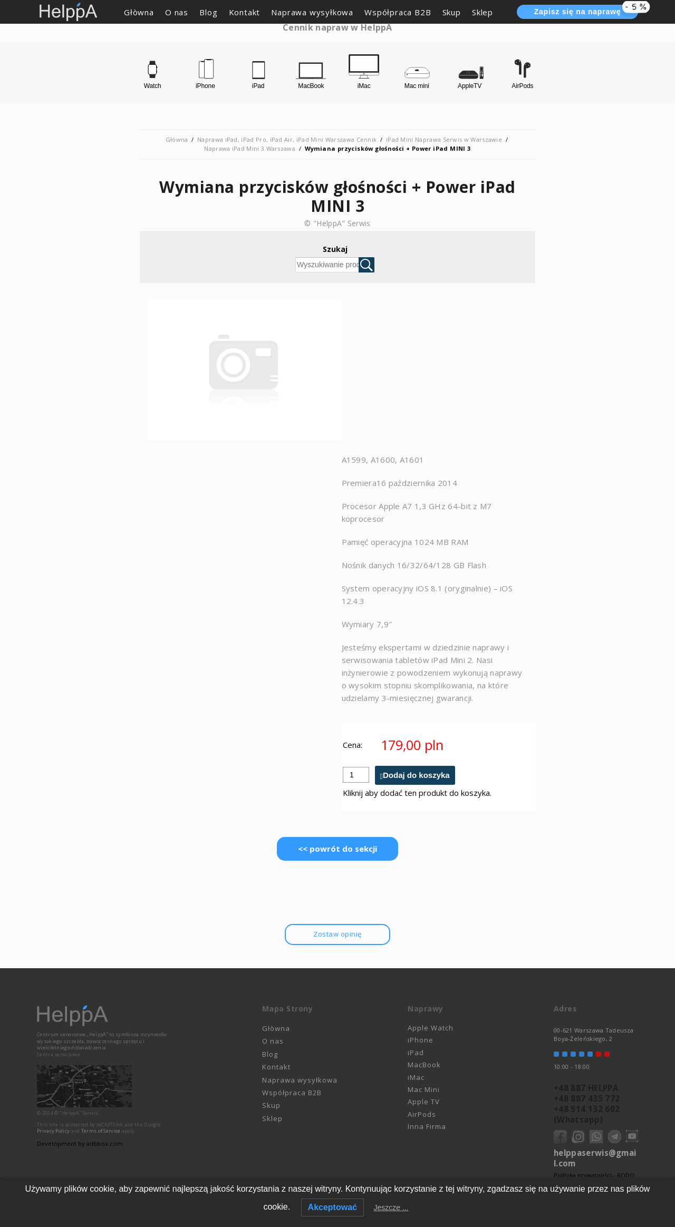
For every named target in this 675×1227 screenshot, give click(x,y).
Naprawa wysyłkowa (312, 12)
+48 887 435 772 (587, 1098)
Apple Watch (431, 1028)
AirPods (422, 1114)
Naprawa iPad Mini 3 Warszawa (249, 148)
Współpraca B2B (397, 12)
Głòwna (139, 12)
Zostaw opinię (337, 934)
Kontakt (245, 12)
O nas (176, 12)
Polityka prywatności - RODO (594, 1175)
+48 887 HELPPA (586, 1088)
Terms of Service (101, 1131)
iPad (416, 1052)
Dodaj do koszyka (416, 775)
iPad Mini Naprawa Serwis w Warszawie (444, 139)
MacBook (424, 1065)
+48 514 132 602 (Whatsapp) (587, 1114)
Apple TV (424, 1102)
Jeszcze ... (390, 1207)
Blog (208, 12)
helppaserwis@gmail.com (595, 1157)
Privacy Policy (53, 1131)
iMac (416, 1077)
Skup (451, 12)
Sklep (482, 12)
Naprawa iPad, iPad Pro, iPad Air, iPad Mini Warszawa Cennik (287, 139)
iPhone (420, 1040)
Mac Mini (424, 1089)
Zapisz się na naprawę (586, 11)
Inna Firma (427, 1126)
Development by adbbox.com (79, 1143)
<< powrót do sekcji (337, 848)
